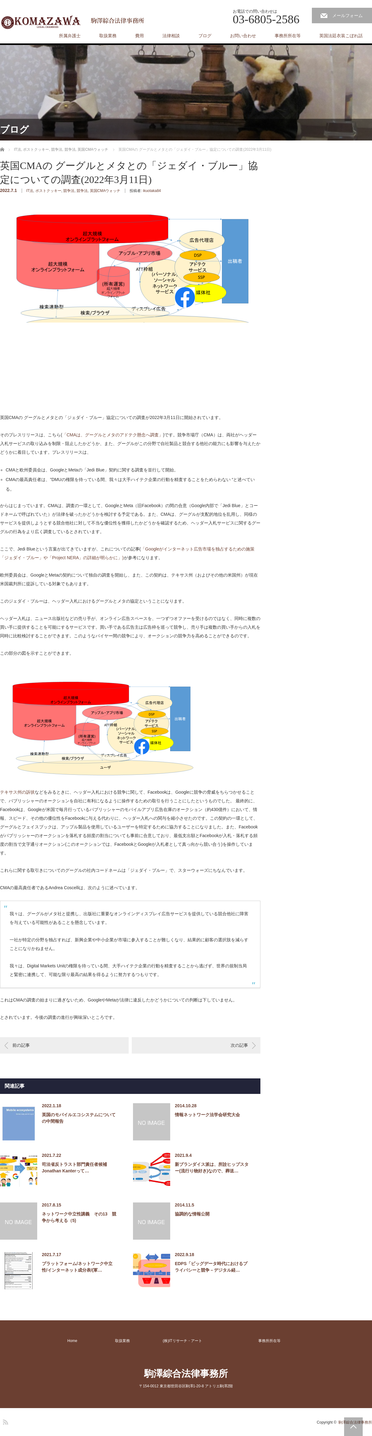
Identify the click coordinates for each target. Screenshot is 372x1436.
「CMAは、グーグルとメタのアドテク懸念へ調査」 (112, 434)
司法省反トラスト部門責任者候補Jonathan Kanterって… (74, 1167)
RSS (4, 1421)
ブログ (204, 35)
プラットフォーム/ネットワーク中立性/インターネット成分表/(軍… (77, 1267)
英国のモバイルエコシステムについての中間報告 (79, 1118)
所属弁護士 (70, 35)
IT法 (29, 191)
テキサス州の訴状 (17, 792)
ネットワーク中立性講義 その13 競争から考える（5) (79, 1217)
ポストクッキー (48, 191)
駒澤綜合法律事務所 (186, 1373)
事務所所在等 (288, 35)
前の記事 (21, 1045)
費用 (139, 35)
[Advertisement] (46, 374)
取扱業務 (108, 35)
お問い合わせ (243, 35)
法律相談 (171, 35)
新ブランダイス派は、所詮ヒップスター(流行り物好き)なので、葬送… (212, 1167)
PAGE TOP (353, 1426)
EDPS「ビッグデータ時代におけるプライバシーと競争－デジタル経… (211, 1267)
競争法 (68, 191)
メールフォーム (347, 15)
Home (72, 1341)
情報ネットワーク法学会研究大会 (207, 1114)
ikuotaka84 (152, 191)
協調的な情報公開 (192, 1213)
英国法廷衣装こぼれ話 (341, 35)
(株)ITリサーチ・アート (182, 1341)
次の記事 (239, 1045)
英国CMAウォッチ (105, 191)
